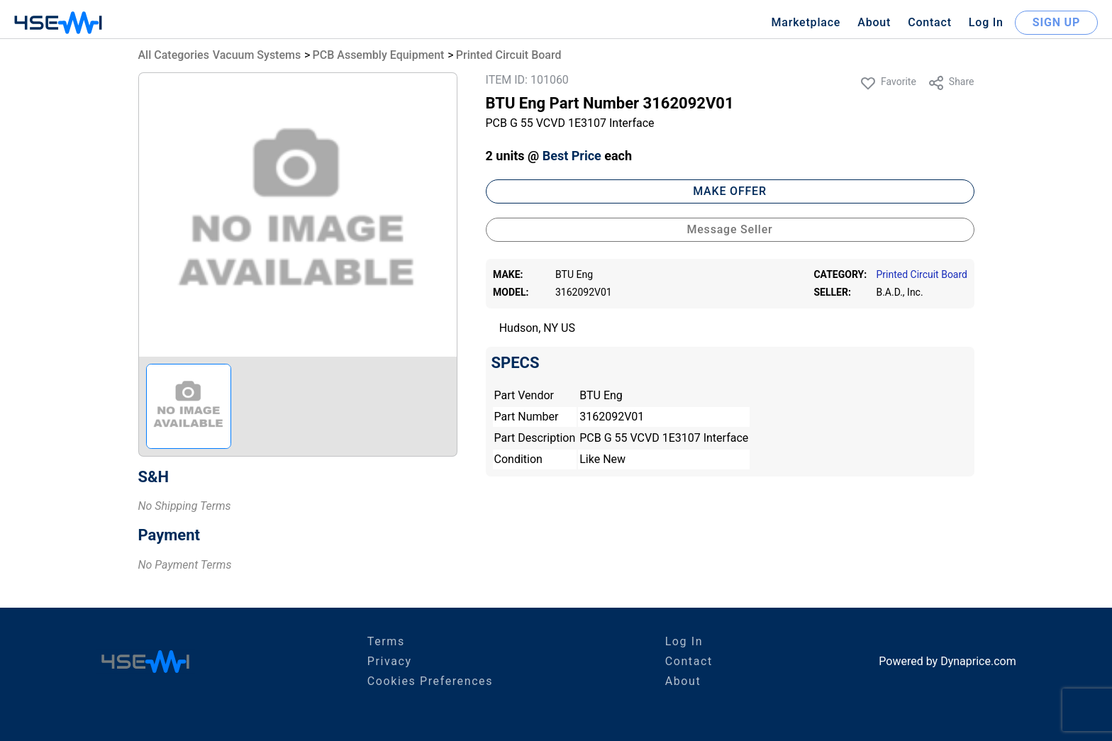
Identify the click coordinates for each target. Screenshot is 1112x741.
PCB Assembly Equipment (379, 55)
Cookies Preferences (430, 681)
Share (951, 82)
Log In (986, 22)
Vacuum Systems (257, 55)
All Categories (173, 55)
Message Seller (729, 229)
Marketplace (805, 22)
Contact (930, 22)
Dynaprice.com (978, 661)
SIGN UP (1056, 22)
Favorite (888, 82)
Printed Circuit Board (509, 55)
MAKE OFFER (730, 191)
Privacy (389, 661)
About (874, 22)
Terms (386, 641)
